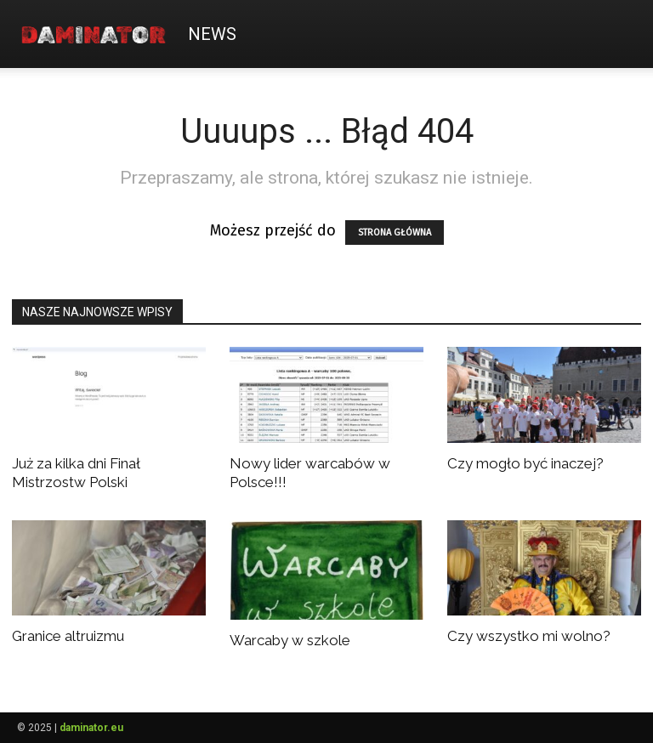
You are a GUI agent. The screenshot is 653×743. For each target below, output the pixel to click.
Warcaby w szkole (290, 640)
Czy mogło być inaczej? (525, 463)
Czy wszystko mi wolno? (528, 635)
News (212, 34)
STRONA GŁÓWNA (394, 232)
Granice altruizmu (68, 635)
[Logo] (98, 34)
